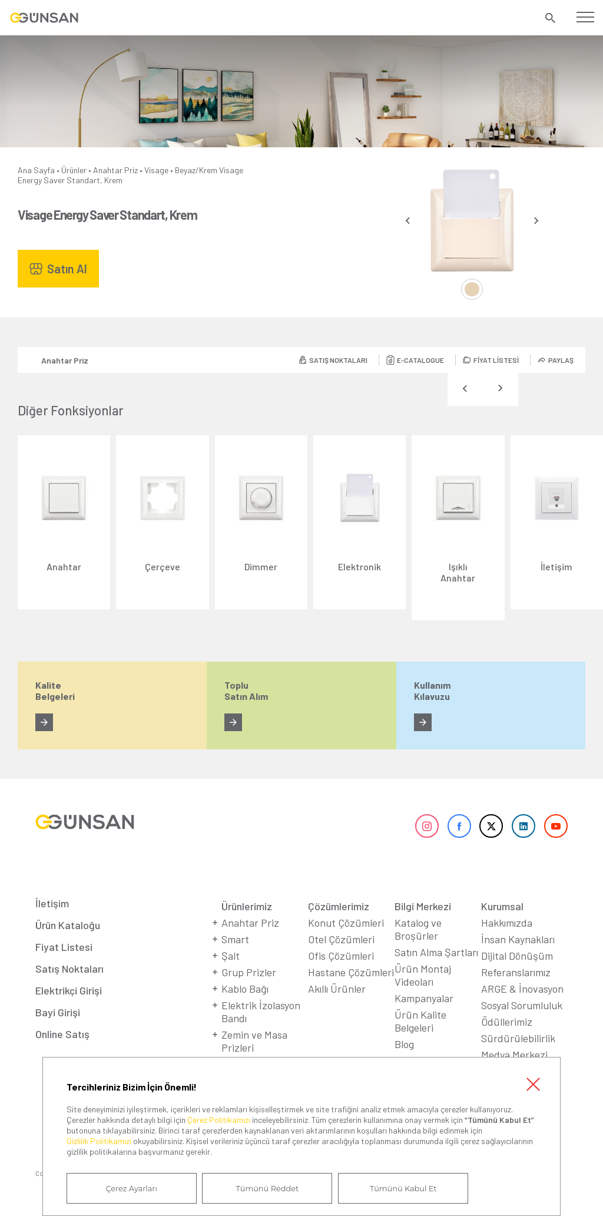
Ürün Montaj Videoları (423, 977)
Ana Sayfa (36, 170)
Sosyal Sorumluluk (521, 1006)
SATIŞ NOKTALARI (338, 360)
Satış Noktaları (69, 970)
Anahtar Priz (115, 170)
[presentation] (407, 220)
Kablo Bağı (245, 990)
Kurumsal (502, 907)
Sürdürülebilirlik (518, 1039)
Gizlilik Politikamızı (99, 1141)
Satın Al (67, 269)
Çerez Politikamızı (218, 1119)
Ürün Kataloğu (67, 926)
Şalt (230, 957)
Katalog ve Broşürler (418, 931)
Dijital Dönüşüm (517, 957)
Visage (156, 170)
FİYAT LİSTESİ (496, 360)
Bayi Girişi (57, 1013)
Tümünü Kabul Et (401, 1188)
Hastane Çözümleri (351, 973)
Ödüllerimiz (506, 1023)
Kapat (533, 1084)
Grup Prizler (248, 973)
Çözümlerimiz (338, 907)
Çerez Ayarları (131, 1188)
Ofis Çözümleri (341, 957)
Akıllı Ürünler (337, 990)
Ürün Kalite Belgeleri (420, 1023)
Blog (404, 1045)
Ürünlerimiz (246, 907)
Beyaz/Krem (196, 170)
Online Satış (62, 1035)
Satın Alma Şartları (436, 953)
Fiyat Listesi (63, 948)
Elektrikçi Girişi (68, 992)
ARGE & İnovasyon (522, 990)
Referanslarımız (516, 973)
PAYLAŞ (561, 360)
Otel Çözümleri (341, 940)
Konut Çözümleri (346, 924)
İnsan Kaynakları (518, 940)
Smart (235, 940)
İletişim (52, 904)
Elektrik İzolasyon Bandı (260, 1013)
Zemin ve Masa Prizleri (254, 1043)
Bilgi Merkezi (423, 907)
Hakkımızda (506, 924)
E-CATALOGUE (420, 360)
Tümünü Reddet (267, 1188)
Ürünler (74, 170)
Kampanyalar (424, 999)
